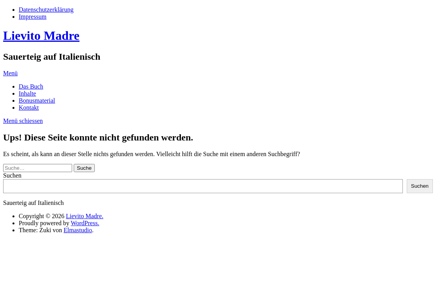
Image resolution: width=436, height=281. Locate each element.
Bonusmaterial (37, 100)
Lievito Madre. (84, 216)
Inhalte (27, 93)
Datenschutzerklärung (46, 9)
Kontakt (29, 107)
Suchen (12, 175)
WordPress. (85, 223)
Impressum (32, 16)
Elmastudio (78, 230)
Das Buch (31, 86)
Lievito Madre (41, 35)
